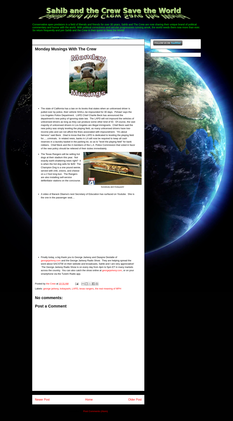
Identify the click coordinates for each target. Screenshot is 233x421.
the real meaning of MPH (108, 288)
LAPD (75, 288)
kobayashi (65, 288)
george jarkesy (51, 288)
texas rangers (86, 288)
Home (89, 399)
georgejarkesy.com (51, 260)
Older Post (135, 399)
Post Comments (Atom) (95, 411)
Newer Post (42, 399)
